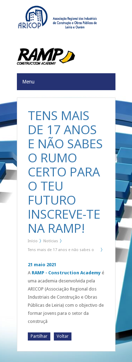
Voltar (63, 336)
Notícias (50, 241)
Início (33, 241)
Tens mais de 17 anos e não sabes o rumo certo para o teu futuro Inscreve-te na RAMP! (63, 251)
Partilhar (39, 336)
